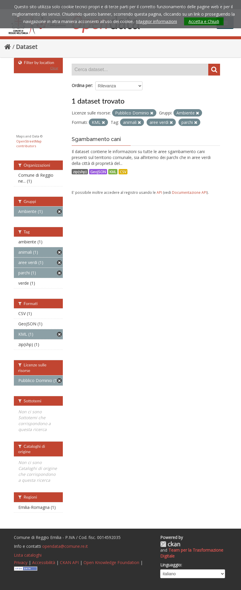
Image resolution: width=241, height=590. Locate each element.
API (159, 192)
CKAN (170, 544)
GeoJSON (98, 171)
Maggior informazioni (156, 21)
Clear (54, 68)
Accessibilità (43, 562)
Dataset (26, 47)
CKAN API (69, 562)
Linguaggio (170, 565)
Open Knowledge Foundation (111, 562)
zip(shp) (80, 171)
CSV (123, 171)
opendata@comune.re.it (65, 546)
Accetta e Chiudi (203, 21)
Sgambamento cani (96, 139)
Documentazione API (189, 192)
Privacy (20, 562)
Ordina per (82, 85)
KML (112, 171)
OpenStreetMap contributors (29, 143)
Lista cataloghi (28, 555)
